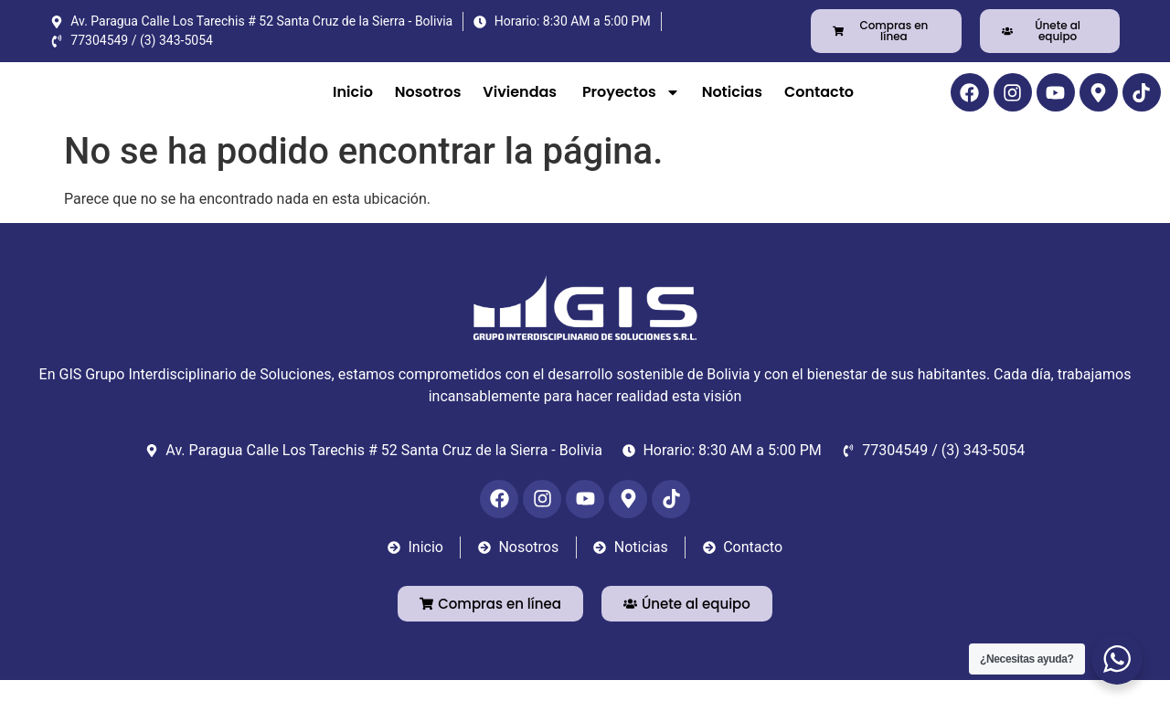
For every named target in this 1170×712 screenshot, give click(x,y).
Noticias (732, 107)
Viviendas (521, 107)
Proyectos (631, 107)
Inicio (353, 107)
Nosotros (428, 107)
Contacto (820, 107)
